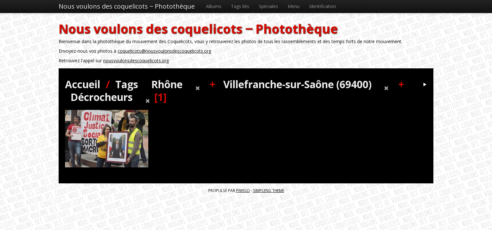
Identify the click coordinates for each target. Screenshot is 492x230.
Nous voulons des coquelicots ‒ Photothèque (127, 6)
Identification (322, 6)
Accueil (82, 84)
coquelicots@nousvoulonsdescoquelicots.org (164, 51)
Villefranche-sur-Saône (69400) (297, 84)
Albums (213, 6)
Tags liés (240, 6)
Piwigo (243, 190)
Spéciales (268, 6)
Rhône (167, 84)
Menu (293, 6)
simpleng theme (268, 190)
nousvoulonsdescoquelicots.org (136, 60)
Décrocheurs (101, 97)
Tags (126, 84)
